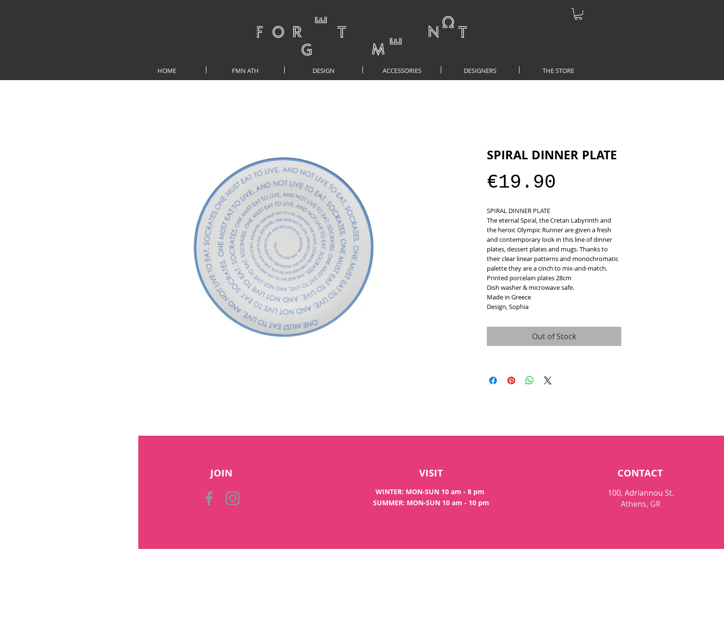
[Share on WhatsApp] (529, 380)
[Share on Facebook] (493, 380)
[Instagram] (232, 498)
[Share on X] (548, 380)
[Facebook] (209, 498)
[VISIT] (431, 473)
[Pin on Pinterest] (511, 380)
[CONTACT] (640, 473)
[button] (578, 14)
